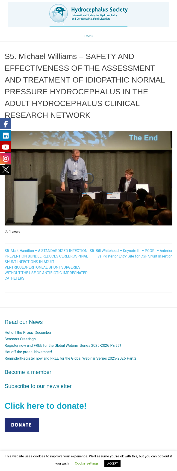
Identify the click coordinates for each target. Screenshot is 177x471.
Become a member (28, 372)
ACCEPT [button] (112, 463)
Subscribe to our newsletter (38, 386)
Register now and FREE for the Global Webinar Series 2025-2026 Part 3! (63, 345)
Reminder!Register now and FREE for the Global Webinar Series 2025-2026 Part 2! (71, 358)
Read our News (24, 322)
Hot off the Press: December (28, 332)
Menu (88, 36)
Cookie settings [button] (87, 463)
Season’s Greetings (20, 339)
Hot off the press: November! (28, 352)
